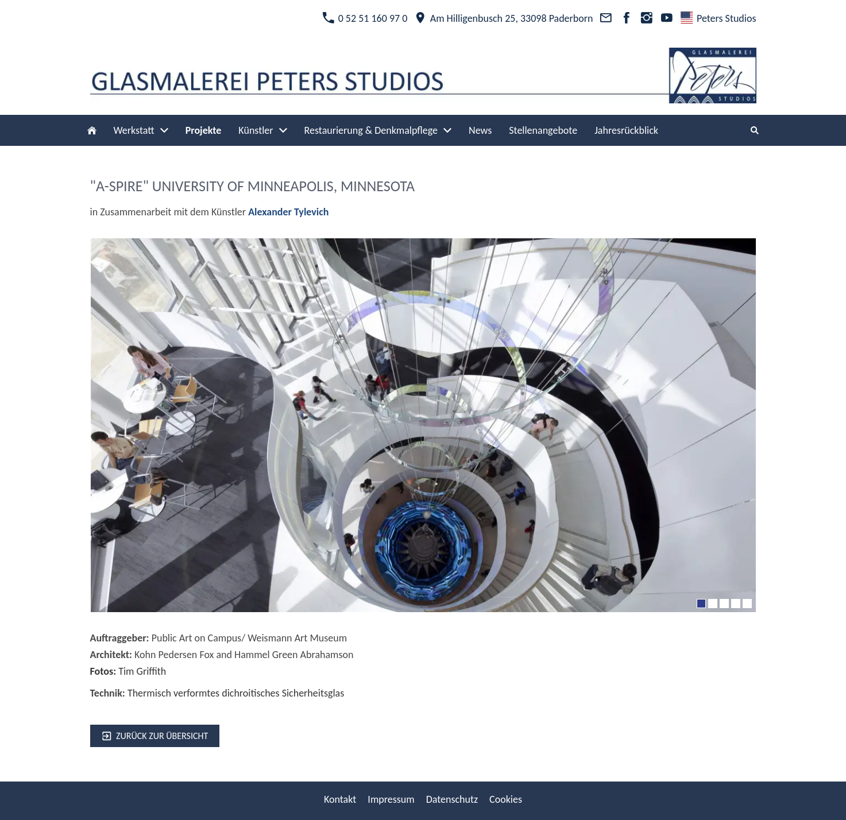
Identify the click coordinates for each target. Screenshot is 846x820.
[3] (724, 603)
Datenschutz (452, 799)
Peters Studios (718, 18)
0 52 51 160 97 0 (364, 18)
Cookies (505, 799)
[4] (735, 603)
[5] (747, 603)
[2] (712, 603)
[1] (701, 603)
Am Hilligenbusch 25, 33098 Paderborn (503, 18)
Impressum (391, 799)
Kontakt (340, 799)
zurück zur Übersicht (155, 735)
